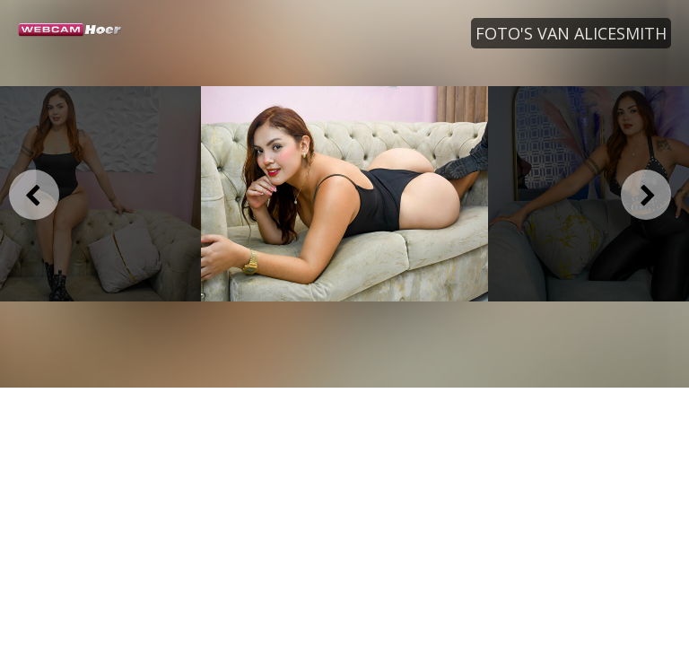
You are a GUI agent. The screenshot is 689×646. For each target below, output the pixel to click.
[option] (344, 193)
